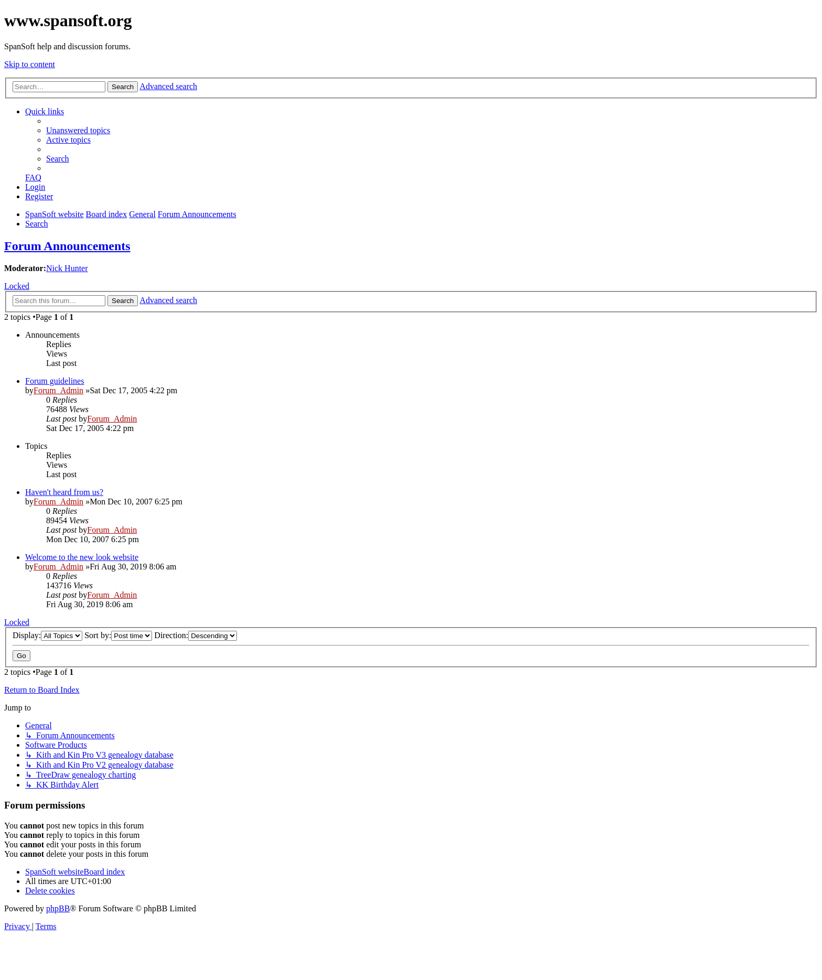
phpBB (58, 908)
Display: (47, 635)
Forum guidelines (54, 380)
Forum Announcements (67, 246)
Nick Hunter (67, 268)
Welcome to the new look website (81, 557)
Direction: (195, 635)
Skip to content (29, 64)
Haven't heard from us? (64, 492)
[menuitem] (78, 130)
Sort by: (118, 635)
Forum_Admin (58, 390)
